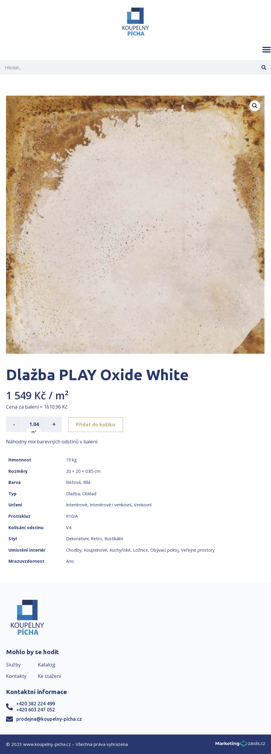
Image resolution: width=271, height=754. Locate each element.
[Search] (263, 67)
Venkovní (143, 505)
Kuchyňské (120, 550)
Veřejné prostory (198, 550)
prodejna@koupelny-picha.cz (49, 719)
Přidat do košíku (96, 424)
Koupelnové (95, 550)
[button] (266, 49)
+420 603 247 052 (35, 709)
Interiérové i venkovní (110, 505)
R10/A (72, 516)
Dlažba (73, 493)
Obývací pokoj (164, 550)
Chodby (73, 550)
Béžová (73, 482)
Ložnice (140, 550)
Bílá (86, 482)
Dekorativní (77, 538)
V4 (68, 527)
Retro (96, 538)
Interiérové (76, 505)
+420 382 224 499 (35, 703)
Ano (70, 561)
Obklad (89, 493)
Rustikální (113, 538)
